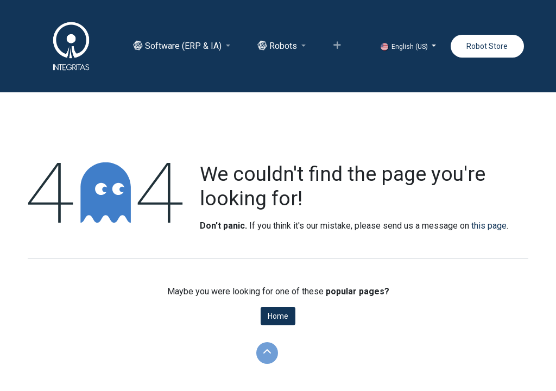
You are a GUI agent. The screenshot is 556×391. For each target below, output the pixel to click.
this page (489, 225)
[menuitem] (181, 46)
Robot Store (487, 46)
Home (278, 316)
